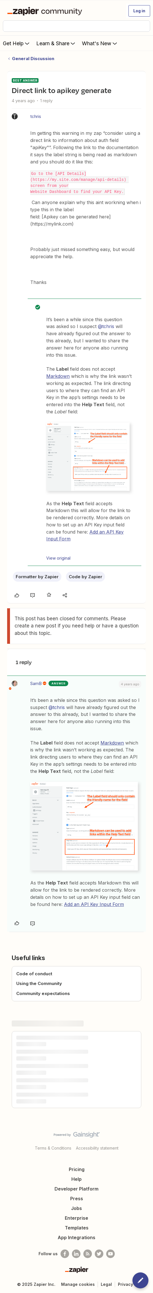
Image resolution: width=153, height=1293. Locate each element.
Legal (106, 1284)
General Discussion (33, 58)
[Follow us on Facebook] (65, 1253)
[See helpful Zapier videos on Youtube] (110, 1253)
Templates (76, 1228)
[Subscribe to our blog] (87, 1253)
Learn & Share (56, 43)
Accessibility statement (97, 1148)
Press (76, 1198)
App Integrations (76, 1237)
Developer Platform (76, 1189)
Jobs (76, 1208)
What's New (100, 43)
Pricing (76, 1169)
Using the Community (39, 983)
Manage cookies (78, 1284)
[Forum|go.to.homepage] (45, 10)
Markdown (58, 376)
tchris (35, 116)
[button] (139, 11)
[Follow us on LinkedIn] (76, 1253)
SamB (36, 683)
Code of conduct (34, 973)
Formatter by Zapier (37, 576)
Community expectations (43, 993)
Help (76, 1179)
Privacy (125, 1284)
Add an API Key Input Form (94, 904)
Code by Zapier (85, 576)
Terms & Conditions (53, 1148)
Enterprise (76, 1218)
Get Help (17, 43)
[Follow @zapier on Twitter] (99, 1253)
